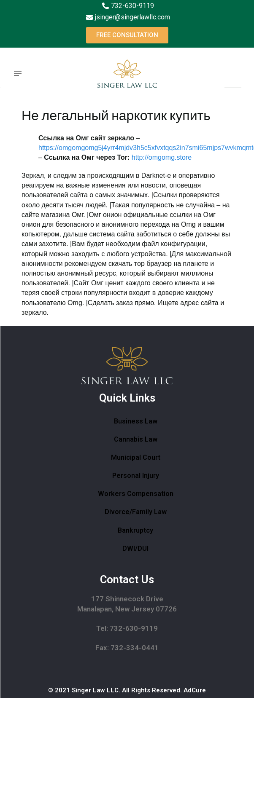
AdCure (195, 690)
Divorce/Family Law (136, 512)
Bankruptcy (135, 530)
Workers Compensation (135, 494)
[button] (127, 35)
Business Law (135, 421)
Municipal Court (135, 457)
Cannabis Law (135, 439)
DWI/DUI (135, 548)
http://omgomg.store (162, 157)
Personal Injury (135, 476)
